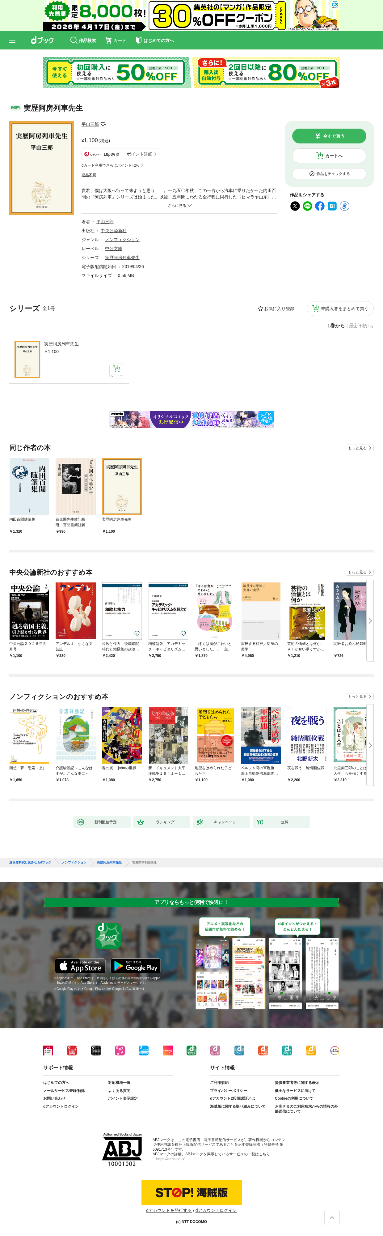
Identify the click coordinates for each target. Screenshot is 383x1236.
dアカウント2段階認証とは (232, 1098)
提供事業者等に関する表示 (297, 1082)
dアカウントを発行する (169, 1210)
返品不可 (89, 175)
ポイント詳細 (140, 153)
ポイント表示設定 (123, 1098)
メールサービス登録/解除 (64, 1091)
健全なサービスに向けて (295, 1091)
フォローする (103, 124)
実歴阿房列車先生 (61, 343)
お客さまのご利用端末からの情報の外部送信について (306, 1109)
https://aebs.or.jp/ (170, 1159)
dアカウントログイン (61, 1106)
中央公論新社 (114, 230)
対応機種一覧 (119, 1082)
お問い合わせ (54, 1098)
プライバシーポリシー (228, 1091)
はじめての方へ (56, 1082)
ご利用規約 (219, 1082)
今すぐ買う (334, 136)
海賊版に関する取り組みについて (238, 1106)
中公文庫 (113, 248)
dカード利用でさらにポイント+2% (110, 165)
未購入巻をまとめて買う (344, 308)
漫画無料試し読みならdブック (30, 862)
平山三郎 (90, 124)
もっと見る (357, 448)
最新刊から (361, 325)
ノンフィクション (122, 239)
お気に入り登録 (279, 308)
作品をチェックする (333, 174)
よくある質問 (119, 1091)
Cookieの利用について (294, 1098)
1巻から (336, 325)
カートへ (334, 155)
